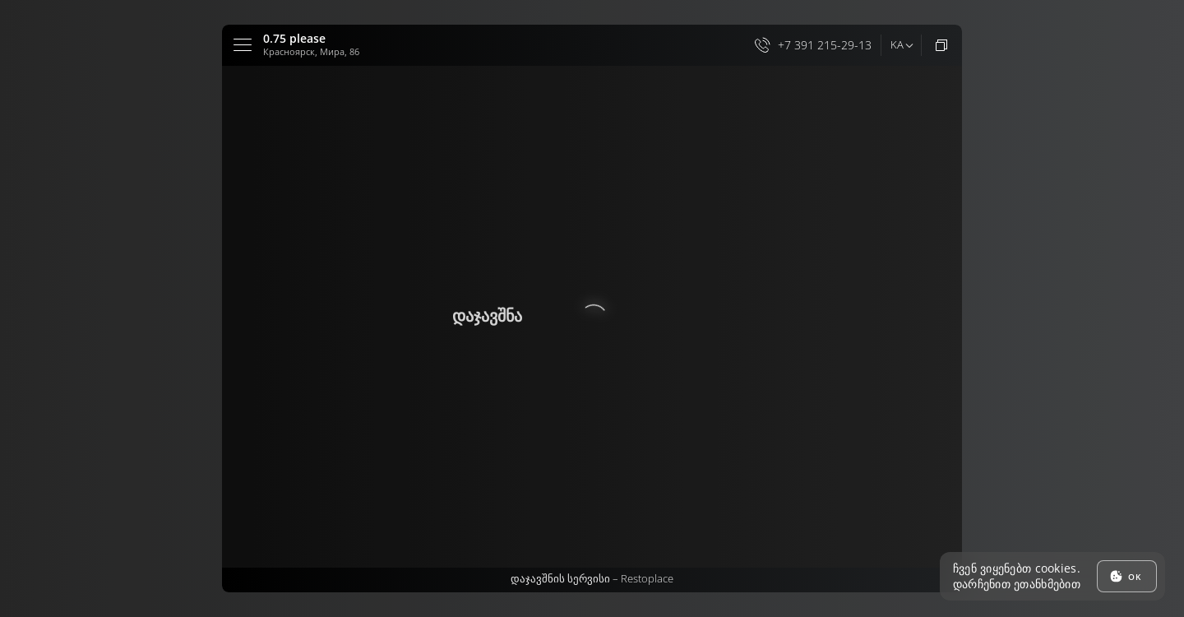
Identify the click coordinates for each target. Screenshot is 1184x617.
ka (896, 44)
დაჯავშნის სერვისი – (592, 578)
